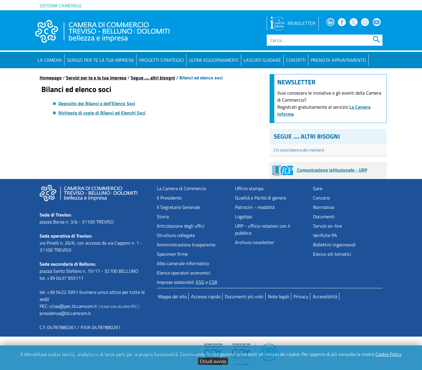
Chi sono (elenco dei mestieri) (299, 150)
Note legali (278, 296)
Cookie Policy (388, 354)
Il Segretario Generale (178, 207)
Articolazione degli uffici (181, 225)
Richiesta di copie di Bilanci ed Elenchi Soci (101, 112)
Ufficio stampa (249, 188)
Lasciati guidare (262, 60)
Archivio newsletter (254, 242)
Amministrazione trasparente (186, 244)
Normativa (323, 207)
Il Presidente (169, 197)
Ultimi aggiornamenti (214, 60)
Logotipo (243, 216)
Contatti (296, 60)
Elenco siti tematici (332, 254)
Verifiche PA (325, 235)
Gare (317, 188)
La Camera (50, 60)
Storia (163, 216)
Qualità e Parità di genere (260, 197)
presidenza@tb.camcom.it (65, 313)
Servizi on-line (327, 225)
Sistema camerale (61, 5)
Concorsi (321, 197)
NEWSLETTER (292, 23)
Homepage (51, 77)
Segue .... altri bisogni (153, 77)
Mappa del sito (172, 296)
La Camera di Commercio (181, 188)
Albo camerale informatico (183, 263)
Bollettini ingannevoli (334, 244)
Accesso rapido (205, 296)
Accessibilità (325, 296)
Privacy (301, 296)
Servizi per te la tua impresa (100, 60)
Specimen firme (172, 254)
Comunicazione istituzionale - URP (320, 169)
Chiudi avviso (213, 361)
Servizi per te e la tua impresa (96, 77)
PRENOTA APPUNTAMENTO (338, 60)
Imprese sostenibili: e (187, 282)
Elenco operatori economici (183, 272)
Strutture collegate (176, 235)
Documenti (324, 216)
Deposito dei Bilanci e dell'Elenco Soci (96, 103)
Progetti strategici (161, 60)
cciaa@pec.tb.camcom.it (73, 306)
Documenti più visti (244, 296)
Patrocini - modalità (255, 207)
